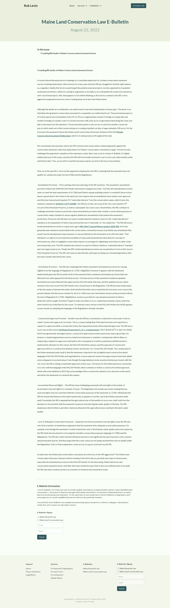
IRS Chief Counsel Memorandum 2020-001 (99, 226)
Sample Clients (57, 578)
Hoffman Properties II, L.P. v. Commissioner (79, 329)
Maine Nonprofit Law (91, 568)
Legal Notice (31, 575)
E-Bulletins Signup (44, 512)
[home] (30, 5)
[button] (82, 5)
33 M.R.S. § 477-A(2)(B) (66, 204)
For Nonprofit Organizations (62, 568)
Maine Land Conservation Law (95, 572)
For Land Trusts (57, 572)
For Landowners (57, 575)
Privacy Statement (33, 572)
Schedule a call (138, 6)
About (72, 6)
